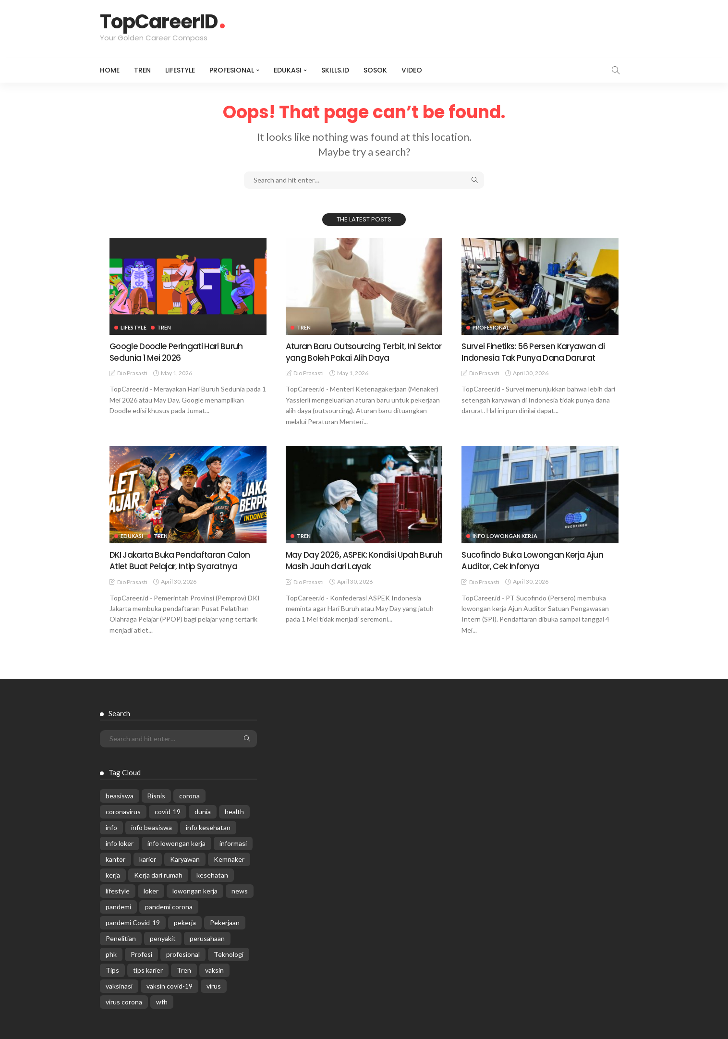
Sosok (375, 70)
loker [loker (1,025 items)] (151, 890)
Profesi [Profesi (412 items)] (141, 953)
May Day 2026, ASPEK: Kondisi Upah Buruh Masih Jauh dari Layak (355, 559)
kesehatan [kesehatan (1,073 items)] (212, 874)
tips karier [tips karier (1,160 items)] (148, 969)
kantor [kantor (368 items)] (115, 858)
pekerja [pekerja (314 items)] (185, 921)
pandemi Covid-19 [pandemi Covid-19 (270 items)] (133, 921)
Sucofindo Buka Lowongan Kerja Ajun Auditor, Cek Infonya (534, 559)
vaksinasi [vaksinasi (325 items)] (119, 985)
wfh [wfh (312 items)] (162, 1001)
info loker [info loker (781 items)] (119, 842)
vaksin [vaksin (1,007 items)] (214, 969)
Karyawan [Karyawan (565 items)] (185, 858)
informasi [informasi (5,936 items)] (233, 842)
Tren (142, 70)
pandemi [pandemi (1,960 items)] (118, 906)
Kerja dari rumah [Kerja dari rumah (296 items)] (158, 874)
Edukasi (288, 70)
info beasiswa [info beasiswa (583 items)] (151, 826)
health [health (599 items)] (234, 811)
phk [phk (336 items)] (111, 953)
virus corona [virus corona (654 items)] (124, 1001)
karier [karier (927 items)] (147, 858)
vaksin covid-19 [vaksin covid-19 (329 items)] (169, 985)
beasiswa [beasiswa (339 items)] (119, 795)
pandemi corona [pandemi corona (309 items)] (169, 906)
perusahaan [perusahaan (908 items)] (207, 937)
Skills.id (335, 70)
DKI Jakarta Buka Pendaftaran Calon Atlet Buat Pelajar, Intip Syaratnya (182, 559)
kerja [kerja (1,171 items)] (113, 874)
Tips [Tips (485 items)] (112, 969)
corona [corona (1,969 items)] (189, 795)
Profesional (231, 70)
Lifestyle (180, 70)
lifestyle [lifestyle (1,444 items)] (118, 890)
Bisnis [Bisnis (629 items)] (156, 795)
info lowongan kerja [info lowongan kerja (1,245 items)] (176, 842)
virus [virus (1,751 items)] (213, 985)
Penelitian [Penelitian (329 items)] (121, 937)
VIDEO (411, 70)
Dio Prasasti (132, 372)
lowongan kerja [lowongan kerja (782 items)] (195, 890)
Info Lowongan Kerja (505, 535)
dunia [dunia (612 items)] (202, 811)
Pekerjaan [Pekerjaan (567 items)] (225, 921)
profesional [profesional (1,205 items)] (183, 953)
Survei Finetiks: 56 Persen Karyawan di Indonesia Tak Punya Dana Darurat (535, 351)
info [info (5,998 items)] (111, 826)
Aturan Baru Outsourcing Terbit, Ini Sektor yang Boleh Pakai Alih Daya (354, 351)
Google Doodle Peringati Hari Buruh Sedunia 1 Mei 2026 (178, 351)
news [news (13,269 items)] (239, 890)
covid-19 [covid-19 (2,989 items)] (168, 811)
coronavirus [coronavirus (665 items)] (123, 811)
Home (110, 70)
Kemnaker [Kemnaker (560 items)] (229, 858)
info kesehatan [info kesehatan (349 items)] (208, 826)
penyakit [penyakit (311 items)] (163, 937)
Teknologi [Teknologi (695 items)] (228, 953)
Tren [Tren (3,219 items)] (184, 969)
